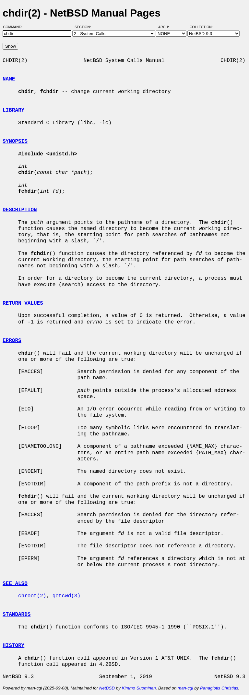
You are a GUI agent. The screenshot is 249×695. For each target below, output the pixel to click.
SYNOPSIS (15, 141)
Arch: (166, 27)
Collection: (201, 27)
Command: (14, 27)
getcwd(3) (66, 596)
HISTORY (13, 645)
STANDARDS (16, 614)
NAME (9, 79)
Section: (84, 27)
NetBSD (107, 688)
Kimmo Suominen (139, 688)
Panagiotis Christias (219, 688)
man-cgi (185, 688)
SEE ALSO (15, 583)
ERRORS (12, 340)
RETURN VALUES (23, 303)
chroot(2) (32, 596)
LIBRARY (13, 110)
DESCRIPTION (20, 209)
